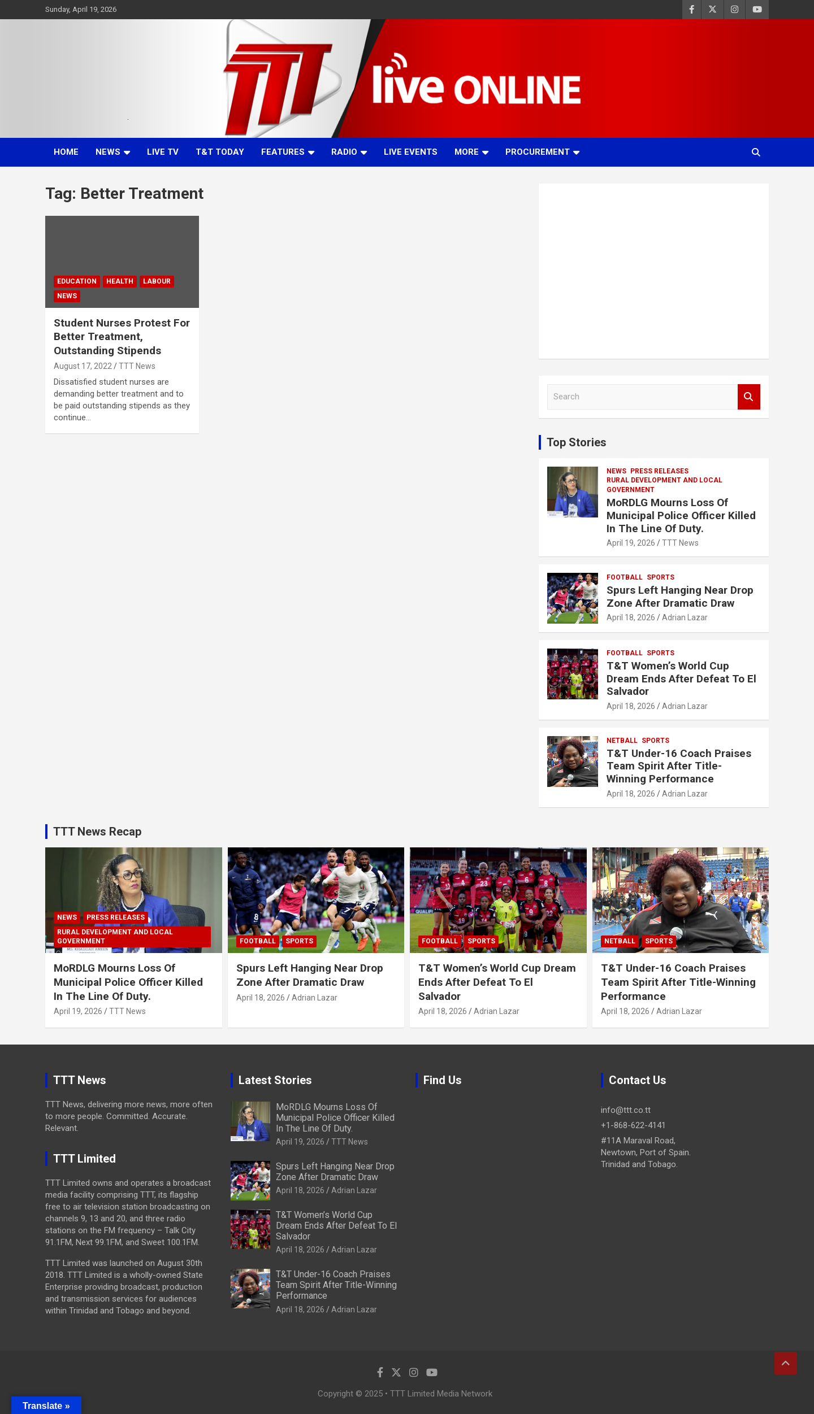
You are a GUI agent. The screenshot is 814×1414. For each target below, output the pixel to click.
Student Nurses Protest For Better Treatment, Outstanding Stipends (122, 336)
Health (119, 281)
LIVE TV (163, 152)
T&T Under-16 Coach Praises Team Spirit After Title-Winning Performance (679, 766)
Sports (660, 577)
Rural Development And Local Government (664, 485)
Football (625, 577)
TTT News (137, 366)
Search (749, 397)
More (466, 152)
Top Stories (577, 442)
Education (77, 281)
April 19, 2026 (631, 542)
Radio (344, 152)
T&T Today (220, 152)
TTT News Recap (97, 831)
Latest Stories (275, 1080)
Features (283, 152)
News (108, 152)
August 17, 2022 (83, 366)
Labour (157, 281)
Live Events (411, 152)
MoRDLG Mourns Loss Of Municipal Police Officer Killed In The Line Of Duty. (681, 515)
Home (66, 152)
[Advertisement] (653, 271)
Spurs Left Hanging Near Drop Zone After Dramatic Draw (680, 597)
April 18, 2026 (631, 617)
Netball (622, 741)
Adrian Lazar (685, 617)
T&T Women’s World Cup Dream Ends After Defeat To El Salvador (681, 678)
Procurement (537, 152)
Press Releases (659, 471)
